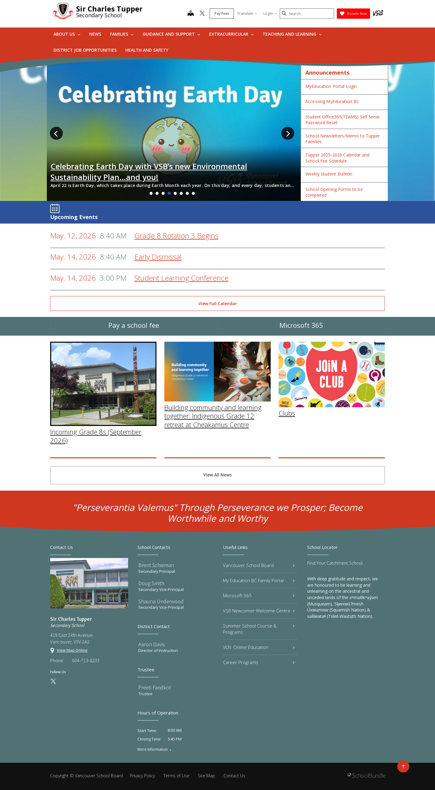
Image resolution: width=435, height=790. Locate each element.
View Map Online (72, 650)
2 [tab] (157, 193)
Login (270, 13)
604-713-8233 (85, 660)
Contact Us (234, 776)
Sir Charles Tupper (109, 9)
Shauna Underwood (161, 601)
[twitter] (202, 14)
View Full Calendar (217, 303)
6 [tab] (181, 193)
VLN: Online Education (259, 647)
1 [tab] (151, 193)
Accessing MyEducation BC (332, 101)
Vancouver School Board (259, 565)
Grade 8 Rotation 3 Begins (176, 235)
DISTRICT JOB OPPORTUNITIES (85, 50)
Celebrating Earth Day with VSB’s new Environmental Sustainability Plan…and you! (148, 171)
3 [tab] (163, 193)
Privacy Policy (142, 776)
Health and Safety (146, 50)
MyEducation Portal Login (331, 86)
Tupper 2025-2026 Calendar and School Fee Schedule (337, 158)
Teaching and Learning (292, 34)
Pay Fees (221, 13)
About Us (66, 34)
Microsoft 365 (301, 333)
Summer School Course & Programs (259, 629)
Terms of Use (176, 776)
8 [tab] (193, 193)
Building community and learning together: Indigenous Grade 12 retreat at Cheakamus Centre (213, 470)
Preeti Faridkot (154, 687)
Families (122, 34)
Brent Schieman (156, 565)
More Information (152, 749)
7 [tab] (187, 193)
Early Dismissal (158, 257)
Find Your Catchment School (334, 563)
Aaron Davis (151, 644)
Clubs (287, 467)
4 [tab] (169, 193)
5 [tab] (175, 193)
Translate (247, 13)
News (95, 34)
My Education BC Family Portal (259, 580)
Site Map (206, 776)
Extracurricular (231, 34)
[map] (191, 14)
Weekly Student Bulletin (328, 174)
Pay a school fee (133, 333)
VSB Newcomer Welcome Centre (259, 611)
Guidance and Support (171, 34)
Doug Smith (151, 583)
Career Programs (259, 662)
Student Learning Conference (181, 278)
